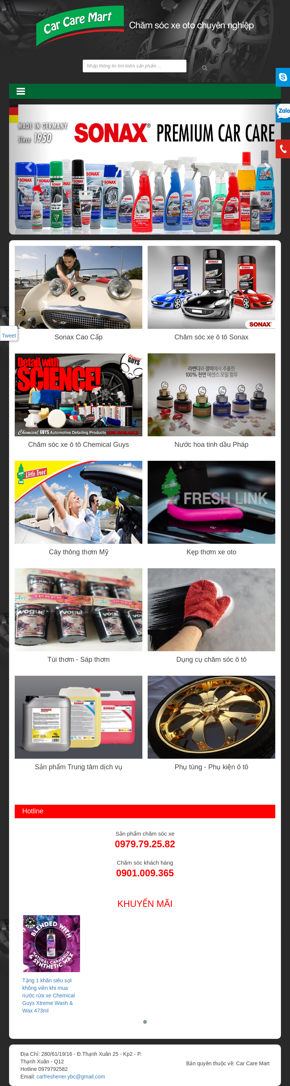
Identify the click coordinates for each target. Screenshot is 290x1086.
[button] (29, 167)
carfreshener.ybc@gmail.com (71, 1077)
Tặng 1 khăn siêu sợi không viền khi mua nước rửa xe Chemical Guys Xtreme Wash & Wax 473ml (51, 964)
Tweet (9, 336)
